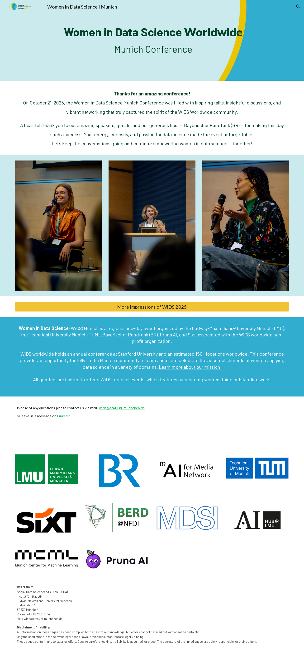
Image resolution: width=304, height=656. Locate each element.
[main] (152, 40)
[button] (298, 6)
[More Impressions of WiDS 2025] (152, 306)
